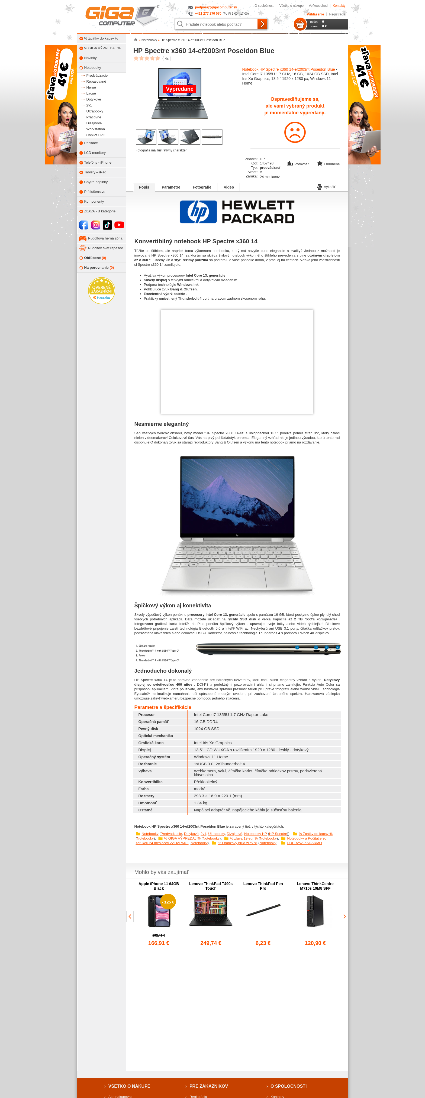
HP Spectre (278, 834)
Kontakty (339, 6)
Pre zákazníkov (208, 1086)
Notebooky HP (255, 834)
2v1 (203, 834)
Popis (144, 187)
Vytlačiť (326, 186)
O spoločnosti (264, 6)
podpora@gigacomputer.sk (216, 7)
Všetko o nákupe (291, 6)
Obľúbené (92, 258)
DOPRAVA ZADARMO (304, 843)
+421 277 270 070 (208, 13)
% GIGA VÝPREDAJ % (182, 838)
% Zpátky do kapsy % (316, 834)
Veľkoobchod (318, 6)
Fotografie (202, 187)
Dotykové (191, 834)
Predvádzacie (171, 834)
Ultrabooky (216, 834)
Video (229, 187)
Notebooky (150, 834)
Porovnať (298, 164)
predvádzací (270, 168)
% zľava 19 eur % (244, 838)
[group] (159, 914)
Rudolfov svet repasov (105, 248)
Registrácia (337, 14)
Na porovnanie (96, 267)
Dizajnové (234, 834)
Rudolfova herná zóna (105, 238)
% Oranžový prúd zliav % (237, 843)
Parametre (171, 187)
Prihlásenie (315, 14)
